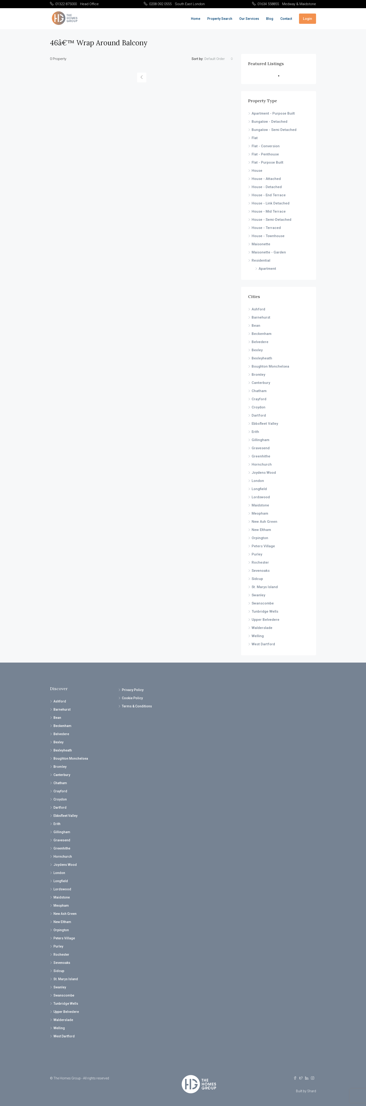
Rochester (260, 562)
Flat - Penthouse (265, 154)
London (258, 481)
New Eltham (261, 530)
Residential (261, 260)
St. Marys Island (265, 587)
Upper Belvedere (265, 620)
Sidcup (257, 579)
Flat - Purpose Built (267, 162)
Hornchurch (262, 464)
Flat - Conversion (266, 146)
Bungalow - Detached (269, 121)
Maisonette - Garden (269, 252)
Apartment (267, 269)
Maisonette (261, 244)
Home (195, 19)
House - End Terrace (269, 195)
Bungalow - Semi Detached (274, 130)
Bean (256, 325)
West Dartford (263, 644)
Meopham (260, 513)
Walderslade (262, 628)
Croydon (258, 407)
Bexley (257, 350)
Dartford (259, 415)
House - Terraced (266, 228)
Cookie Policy (132, 698)
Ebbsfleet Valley (265, 423)
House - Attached (266, 179)
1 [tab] (281, 76)
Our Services (249, 19)
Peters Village (263, 546)
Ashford (258, 309)
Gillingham (260, 440)
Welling (258, 636)
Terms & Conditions (137, 706)
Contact (286, 19)
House (257, 171)
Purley (257, 554)
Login (307, 19)
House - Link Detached (270, 203)
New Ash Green (264, 522)
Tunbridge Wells (265, 611)
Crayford (259, 399)
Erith (255, 432)
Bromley (258, 374)
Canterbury (261, 383)
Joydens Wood (264, 472)
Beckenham (261, 334)
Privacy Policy (133, 690)
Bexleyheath (262, 358)
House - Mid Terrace (269, 211)
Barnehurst (261, 317)
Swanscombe (263, 603)
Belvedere (260, 342)
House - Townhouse (268, 236)
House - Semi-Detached (271, 220)
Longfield (259, 489)
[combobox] (219, 59)
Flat (255, 138)
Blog (269, 19)
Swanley (258, 595)
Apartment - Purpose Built (273, 113)
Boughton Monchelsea (270, 366)
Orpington (260, 538)
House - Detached (267, 187)
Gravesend (261, 448)
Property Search (219, 19)
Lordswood (261, 497)
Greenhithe (261, 456)
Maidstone (260, 505)
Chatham (259, 391)
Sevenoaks (261, 571)
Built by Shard (306, 1091)
